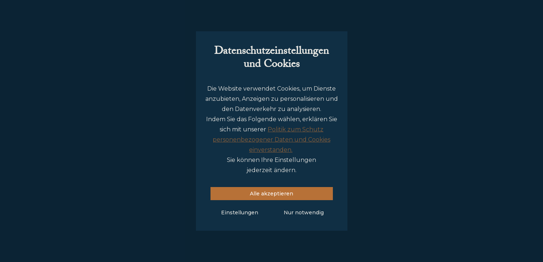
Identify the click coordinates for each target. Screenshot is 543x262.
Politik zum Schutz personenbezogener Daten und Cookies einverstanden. (271, 139)
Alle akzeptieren (271, 193)
